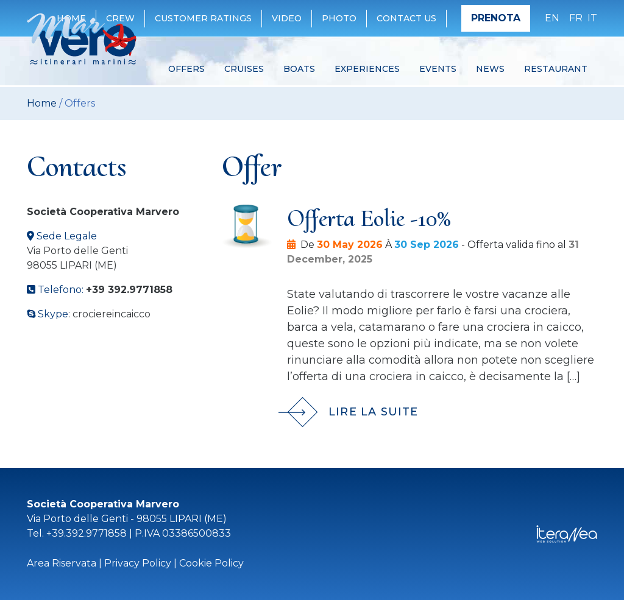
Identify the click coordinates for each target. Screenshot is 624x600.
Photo (339, 18)
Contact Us (406, 18)
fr (576, 18)
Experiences (367, 68)
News (490, 68)
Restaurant (555, 68)
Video (287, 18)
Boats (299, 68)
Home (42, 103)
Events (437, 68)
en (552, 18)
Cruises (244, 68)
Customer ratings (203, 18)
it (592, 18)
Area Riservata (61, 563)
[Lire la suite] (444, 403)
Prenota (495, 18)
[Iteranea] (566, 533)
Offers (186, 68)
